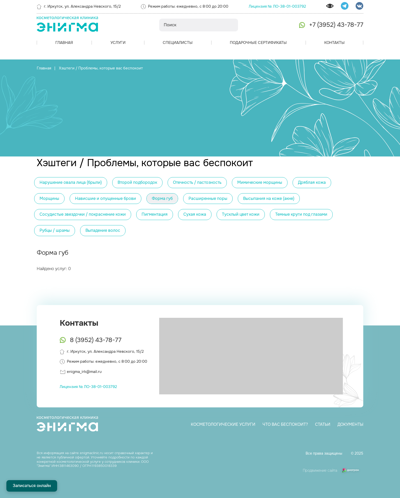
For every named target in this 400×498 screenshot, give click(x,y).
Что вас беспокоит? (284, 424)
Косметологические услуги (222, 424)
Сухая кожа (194, 214)
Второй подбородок (137, 182)
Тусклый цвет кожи (240, 214)
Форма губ (162, 198)
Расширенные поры (208, 198)
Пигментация (155, 214)
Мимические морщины (259, 182)
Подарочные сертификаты (258, 42)
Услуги (118, 42)
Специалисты (178, 42)
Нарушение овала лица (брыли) (71, 182)
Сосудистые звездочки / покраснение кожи (83, 214)
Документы (349, 424)
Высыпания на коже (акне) (268, 198)
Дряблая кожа (312, 182)
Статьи (322, 424)
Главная (64, 42)
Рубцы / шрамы (55, 230)
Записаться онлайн (32, 485)
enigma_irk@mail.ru (84, 371)
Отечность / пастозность (197, 182)
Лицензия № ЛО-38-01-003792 (277, 6)
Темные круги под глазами (301, 214)
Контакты (334, 42)
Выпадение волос (102, 230)
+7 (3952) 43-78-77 (336, 25)
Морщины (49, 198)
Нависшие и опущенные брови (105, 198)
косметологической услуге (79, 461)
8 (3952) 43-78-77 (95, 340)
